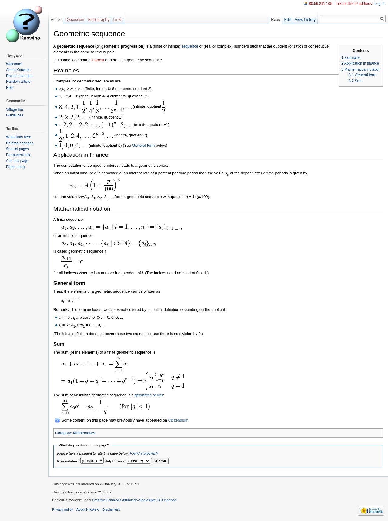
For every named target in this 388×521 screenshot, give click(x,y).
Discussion (74, 19)
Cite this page (17, 161)
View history (305, 19)
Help (10, 88)
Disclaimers (111, 509)
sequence (189, 46)
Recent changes (19, 76)
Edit (287, 19)
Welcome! (14, 64)
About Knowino (18, 70)
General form (143, 145)
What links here (18, 137)
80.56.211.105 (320, 4)
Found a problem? (144, 453)
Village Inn (14, 109)
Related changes (19, 143)
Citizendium (178, 420)
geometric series (149, 395)
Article (56, 19)
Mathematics (84, 433)
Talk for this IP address (353, 4)
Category (63, 433)
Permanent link (18, 155)
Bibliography (98, 19)
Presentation (68, 461)
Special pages (17, 149)
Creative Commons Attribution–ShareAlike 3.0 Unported (134, 500)
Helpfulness (115, 461)
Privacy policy (62, 509)
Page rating (15, 167)
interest (98, 60)
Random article (18, 81)
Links (117, 19)
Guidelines (14, 115)
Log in (379, 4)
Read (275, 19)
